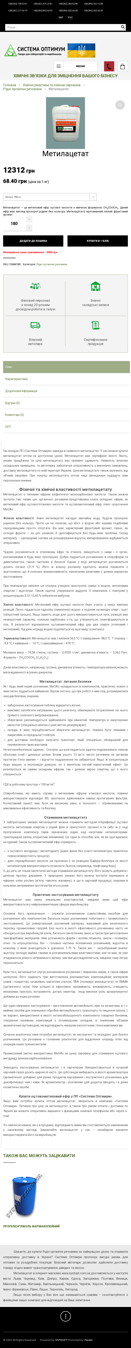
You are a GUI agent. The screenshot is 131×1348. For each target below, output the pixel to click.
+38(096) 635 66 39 (93, 11)
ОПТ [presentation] (8, 426)
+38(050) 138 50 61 (17, 4)
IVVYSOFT (61, 1340)
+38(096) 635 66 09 (68, 11)
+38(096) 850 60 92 (43, 11)
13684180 (15, 264)
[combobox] (50, 197)
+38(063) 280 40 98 (68, 4)
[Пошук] (65, 27)
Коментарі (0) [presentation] (14, 414)
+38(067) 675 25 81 (43, 4)
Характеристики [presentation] (16, 379)
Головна (9, 85)
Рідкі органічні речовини (22, 89)
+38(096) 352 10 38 (93, 4)
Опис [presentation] (8, 367)
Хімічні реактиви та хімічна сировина (51, 85)
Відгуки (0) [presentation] (12, 403)
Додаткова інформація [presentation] (21, 391)
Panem (89, 1340)
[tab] (66, 367)
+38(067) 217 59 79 (17, 11)
